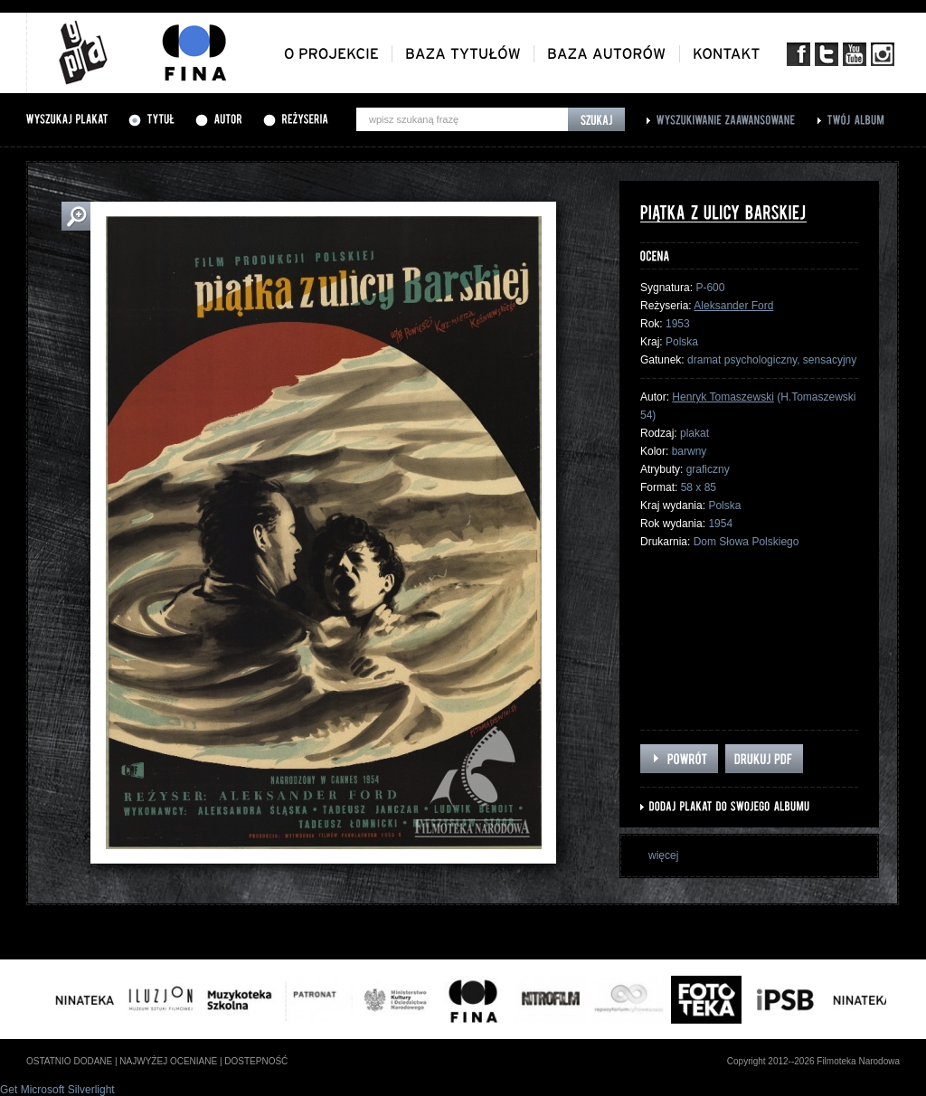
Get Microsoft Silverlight (57, 1089)
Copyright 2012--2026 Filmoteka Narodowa (813, 1061)
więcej (663, 855)
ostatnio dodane (69, 1061)
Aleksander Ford (733, 305)
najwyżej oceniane (168, 1061)
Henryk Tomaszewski (722, 397)
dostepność (256, 1061)
